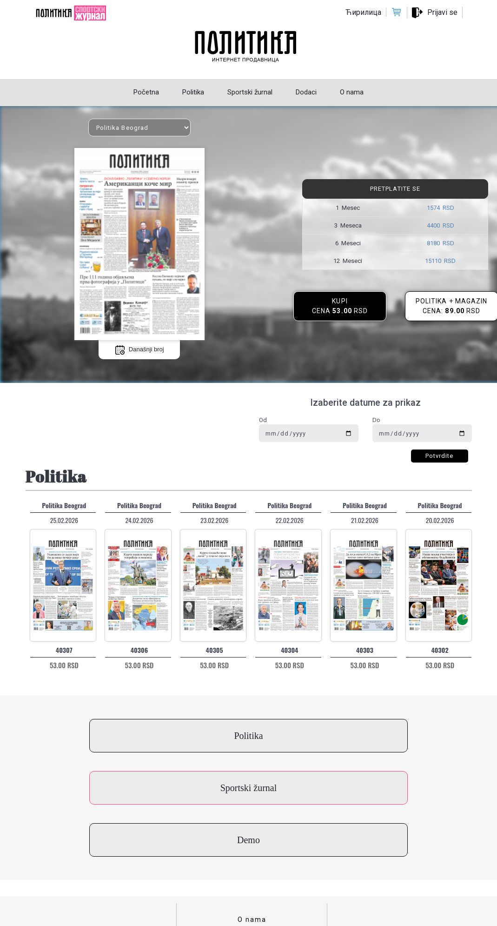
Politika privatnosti (252, 858)
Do (376, 419)
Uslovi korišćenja (252, 844)
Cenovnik (252, 873)
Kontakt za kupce (252, 829)
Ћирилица (363, 12)
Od (263, 419)
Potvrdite (439, 455)
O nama (252, 815)
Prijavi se (442, 12)
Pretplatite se (395, 188)
